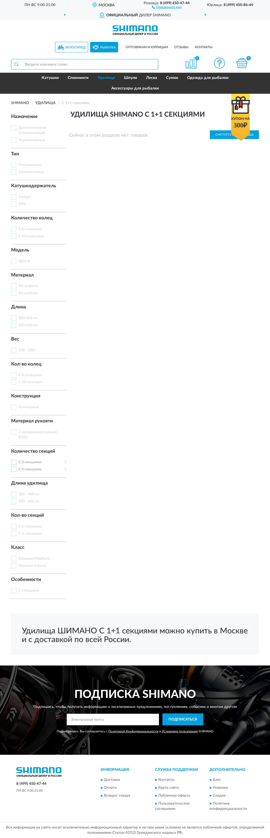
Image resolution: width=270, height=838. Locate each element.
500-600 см (28, 325)
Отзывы (181, 47)
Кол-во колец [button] (26, 364)
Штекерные (28, 407)
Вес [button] (15, 339)
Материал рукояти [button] (32, 421)
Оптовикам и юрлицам (147, 47)
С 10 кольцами (31, 236)
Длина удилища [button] (29, 483)
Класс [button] (18, 547)
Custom (24, 197)
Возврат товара (117, 796)
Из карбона (28, 293)
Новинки (220, 788)
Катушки (50, 78)
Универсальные (31, 140)
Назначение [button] (24, 116)
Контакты (204, 47)
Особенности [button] (26, 579)
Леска (151, 78)
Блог (217, 780)
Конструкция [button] (25, 396)
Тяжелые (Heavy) (32, 566)
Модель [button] (20, 250)
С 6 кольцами (30, 229)
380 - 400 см (28, 494)
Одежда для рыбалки (208, 78)
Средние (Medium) (34, 558)
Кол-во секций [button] (27, 515)
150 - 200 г (27, 350)
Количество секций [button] (33, 451)
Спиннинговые (31, 172)
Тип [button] (15, 154)
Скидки (219, 796)
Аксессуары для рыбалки (135, 88)
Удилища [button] (106, 78)
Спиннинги (78, 78)
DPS (22, 204)
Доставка (112, 780)
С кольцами (28, 590)
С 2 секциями (29, 462)
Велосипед (75, 47)
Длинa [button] (18, 307)
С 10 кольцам (30, 382)
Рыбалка (108, 47)
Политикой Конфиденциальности (133, 731)
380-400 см (28, 318)
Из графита (28, 286)
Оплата (110, 788)
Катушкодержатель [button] (33, 186)
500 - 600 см (28, 501)
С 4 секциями (29, 469)
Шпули (130, 78)
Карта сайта (168, 788)
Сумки (172, 78)
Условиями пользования (180, 731)
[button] (167, 6)
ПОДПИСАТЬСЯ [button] (182, 719)
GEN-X (24, 261)
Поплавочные (30, 165)
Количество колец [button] (31, 218)
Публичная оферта (174, 796)
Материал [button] (22, 275)
